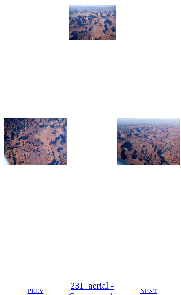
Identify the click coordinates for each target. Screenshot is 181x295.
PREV (36, 291)
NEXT (148, 291)
